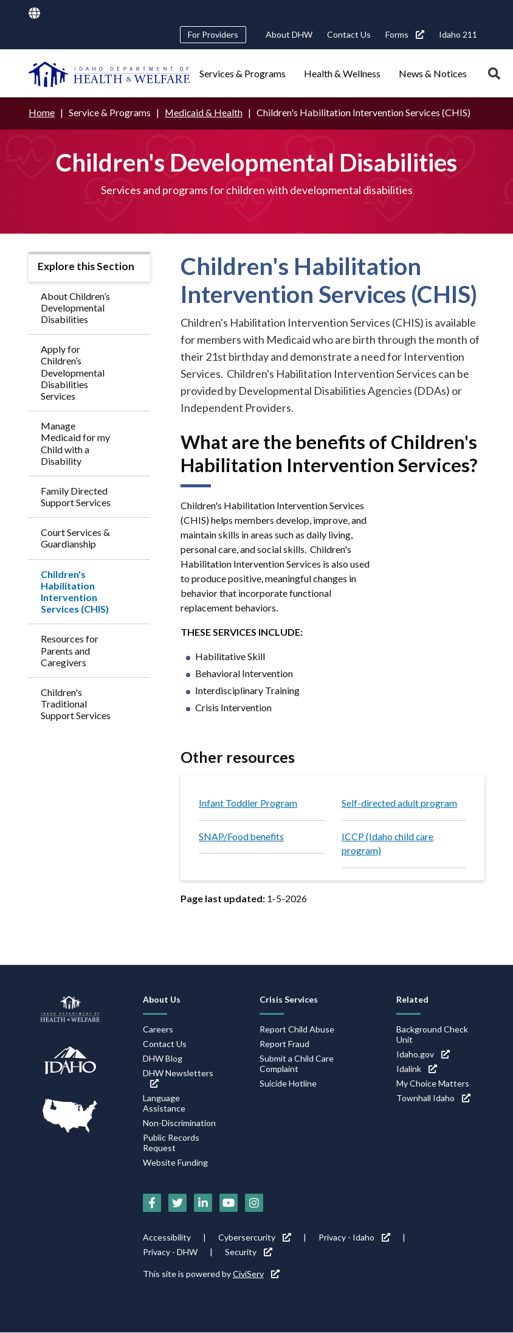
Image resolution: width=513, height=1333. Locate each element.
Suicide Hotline (288, 1084)
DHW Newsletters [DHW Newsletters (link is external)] (178, 1078)
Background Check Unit (432, 1035)
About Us (162, 1000)
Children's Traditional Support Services (76, 703)
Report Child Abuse (297, 1030)
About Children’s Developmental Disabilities (75, 307)
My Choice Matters (432, 1084)
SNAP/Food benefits (242, 836)
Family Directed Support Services (76, 495)
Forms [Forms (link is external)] (404, 34)
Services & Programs (242, 73)
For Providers (213, 34)
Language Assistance (164, 1103)
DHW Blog (162, 1059)
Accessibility (167, 1238)
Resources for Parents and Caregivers (69, 650)
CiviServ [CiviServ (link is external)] (256, 1274)
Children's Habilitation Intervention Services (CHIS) (75, 591)
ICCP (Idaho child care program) (388, 843)
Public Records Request (171, 1143)
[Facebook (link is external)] (152, 1203)
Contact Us (349, 34)
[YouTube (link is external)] (228, 1203)
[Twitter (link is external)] (177, 1203)
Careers (158, 1030)
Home (42, 112)
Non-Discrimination (179, 1123)
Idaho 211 (458, 34)
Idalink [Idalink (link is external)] (416, 1069)
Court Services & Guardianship (75, 537)
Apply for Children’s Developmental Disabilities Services (73, 372)
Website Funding (175, 1163)
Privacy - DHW (170, 1252)
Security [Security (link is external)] (248, 1252)
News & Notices (433, 73)
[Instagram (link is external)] (254, 1203)
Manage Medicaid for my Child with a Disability (75, 443)
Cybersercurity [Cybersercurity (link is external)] (254, 1238)
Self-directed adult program (400, 803)
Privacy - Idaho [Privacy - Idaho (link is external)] (354, 1238)
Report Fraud (284, 1044)
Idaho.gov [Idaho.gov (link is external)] (423, 1054)
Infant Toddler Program (248, 803)
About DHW (289, 34)
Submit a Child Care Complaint (297, 1064)
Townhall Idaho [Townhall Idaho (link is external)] (433, 1098)
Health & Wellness (342, 73)
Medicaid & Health (204, 112)
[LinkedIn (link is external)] (203, 1203)
